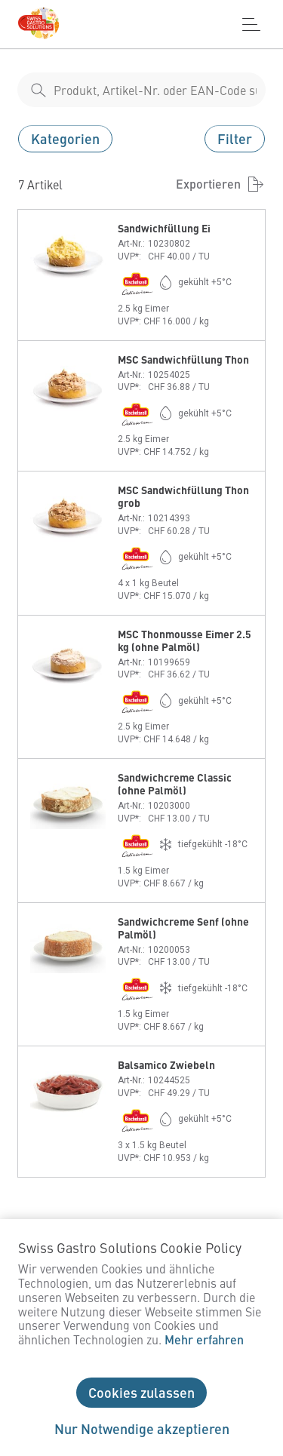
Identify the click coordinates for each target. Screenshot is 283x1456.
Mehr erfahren (204, 1339)
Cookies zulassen (141, 1392)
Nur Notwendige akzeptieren (141, 1428)
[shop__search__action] (38, 90)
